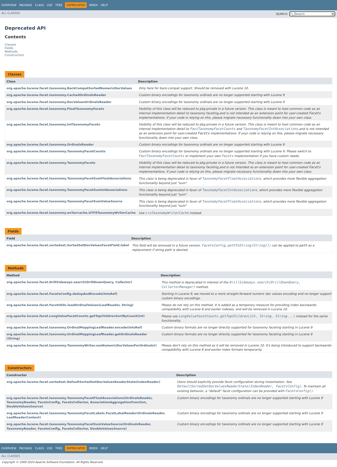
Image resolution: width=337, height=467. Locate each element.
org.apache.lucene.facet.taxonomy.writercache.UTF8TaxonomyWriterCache (71, 212)
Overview (8, 5)
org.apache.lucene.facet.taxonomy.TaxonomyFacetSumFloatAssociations (69, 178)
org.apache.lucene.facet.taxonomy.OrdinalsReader (50, 144)
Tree (58, 5)
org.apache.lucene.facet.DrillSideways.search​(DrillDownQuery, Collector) (69, 282)
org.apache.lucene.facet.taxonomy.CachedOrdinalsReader (56, 95)
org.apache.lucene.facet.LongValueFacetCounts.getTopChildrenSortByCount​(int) (76, 316)
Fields (9, 48)
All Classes (10, 13)
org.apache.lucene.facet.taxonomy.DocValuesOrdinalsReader (59, 102)
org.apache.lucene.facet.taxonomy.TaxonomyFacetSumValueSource (64, 201)
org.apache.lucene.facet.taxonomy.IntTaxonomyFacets (53, 124)
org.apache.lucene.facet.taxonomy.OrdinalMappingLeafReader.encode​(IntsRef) (74, 327)
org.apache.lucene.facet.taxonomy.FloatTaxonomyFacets (55, 109)
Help (104, 5)
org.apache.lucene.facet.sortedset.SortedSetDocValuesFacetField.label (68, 245)
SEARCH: (282, 14)
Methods (11, 51)
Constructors (14, 55)
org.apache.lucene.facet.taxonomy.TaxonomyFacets (51, 162)
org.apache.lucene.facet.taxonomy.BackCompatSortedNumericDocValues (69, 88)
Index (93, 5)
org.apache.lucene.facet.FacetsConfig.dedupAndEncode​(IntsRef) (62, 294)
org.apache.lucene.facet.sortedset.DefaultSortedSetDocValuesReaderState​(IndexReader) (83, 382)
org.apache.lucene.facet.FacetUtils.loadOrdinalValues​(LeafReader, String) (70, 305)
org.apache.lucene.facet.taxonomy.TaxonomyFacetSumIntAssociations (67, 190)
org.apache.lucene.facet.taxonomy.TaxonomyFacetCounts (56, 151)
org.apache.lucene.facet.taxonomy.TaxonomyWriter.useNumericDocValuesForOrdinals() (82, 345)
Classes (10, 44)
